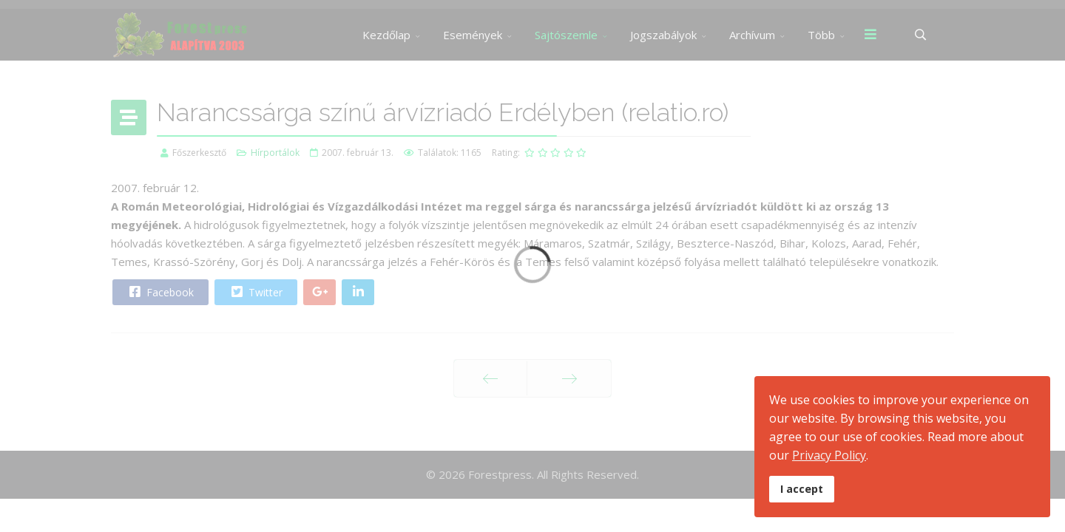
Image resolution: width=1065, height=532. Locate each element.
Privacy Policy (829, 455)
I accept (801, 489)
